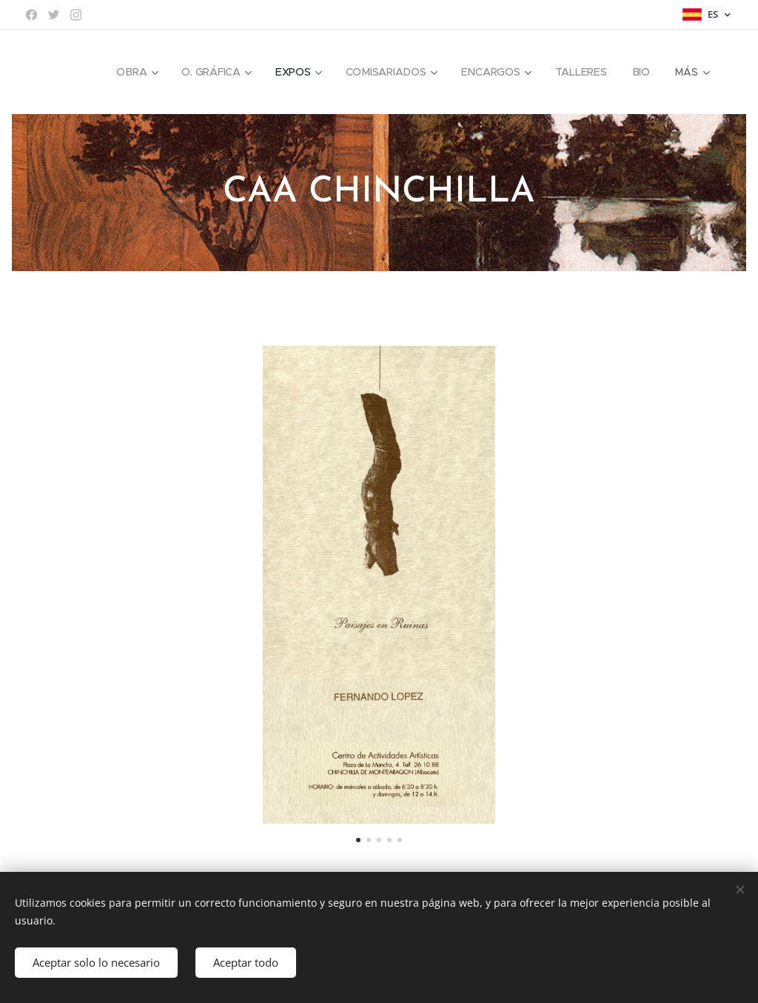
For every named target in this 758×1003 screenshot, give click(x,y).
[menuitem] (135, 71)
